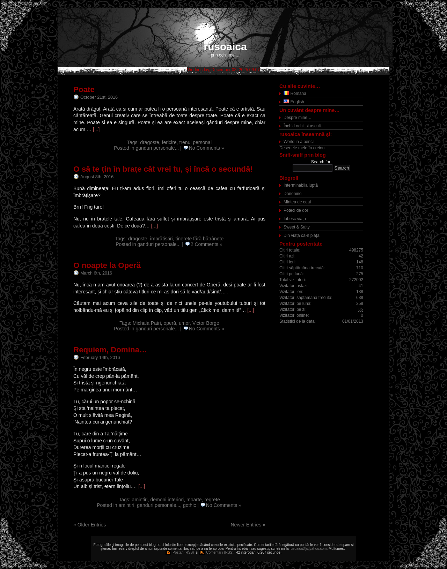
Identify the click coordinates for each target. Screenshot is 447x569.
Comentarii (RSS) (219, 552)
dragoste (149, 142)
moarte (194, 499)
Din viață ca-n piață (302, 235)
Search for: (321, 161)
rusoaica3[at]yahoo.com (308, 549)
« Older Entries (89, 524)
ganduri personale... (157, 148)
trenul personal (195, 142)
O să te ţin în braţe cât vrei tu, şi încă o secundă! (163, 169)
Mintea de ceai (297, 202)
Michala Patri (147, 323)
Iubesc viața (295, 218)
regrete (212, 499)
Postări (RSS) (183, 552)
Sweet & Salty (297, 227)
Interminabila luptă (301, 185)
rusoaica (225, 46)
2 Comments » (206, 244)
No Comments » (206, 148)
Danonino (292, 193)
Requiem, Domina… (110, 349)
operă (169, 323)
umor (184, 323)
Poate (84, 89)
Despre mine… (298, 117)
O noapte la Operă (107, 265)
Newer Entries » (247, 524)
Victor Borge (205, 323)
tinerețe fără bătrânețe (200, 238)
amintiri (140, 499)
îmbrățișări (161, 238)
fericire (169, 142)
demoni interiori (167, 499)
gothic (189, 505)
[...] (96, 129)
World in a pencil (299, 141)
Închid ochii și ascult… (304, 125)
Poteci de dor (296, 210)
